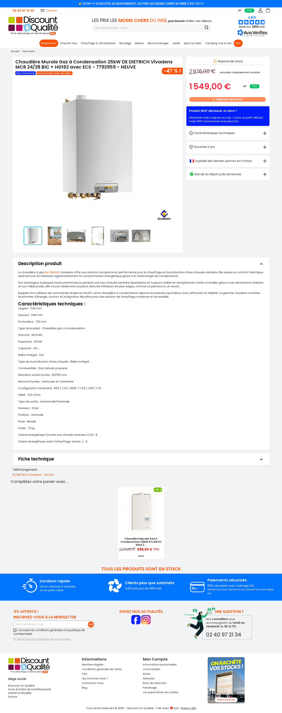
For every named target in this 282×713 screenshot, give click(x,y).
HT (240, 10)
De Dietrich (52, 272)
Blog (84, 688)
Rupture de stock (227, 99)
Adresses (148, 678)
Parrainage (150, 688)
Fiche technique (141, 459)
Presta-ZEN (188, 708)
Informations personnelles (160, 664)
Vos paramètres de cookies (160, 692)
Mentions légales (93, 664)
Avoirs (147, 674)
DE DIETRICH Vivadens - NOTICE (33, 475)
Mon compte (155, 659)
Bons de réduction (154, 683)
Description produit (141, 263)
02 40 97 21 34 (23, 11)
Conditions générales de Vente (102, 669)
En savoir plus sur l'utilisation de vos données (42, 639)
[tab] (228, 146)
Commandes (151, 669)
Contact (48, 10)
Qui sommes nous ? (95, 678)
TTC (249, 10)
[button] (252, 35)
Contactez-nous (93, 683)
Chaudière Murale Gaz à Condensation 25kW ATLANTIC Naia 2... (141, 542)
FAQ (84, 674)
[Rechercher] (152, 28)
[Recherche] (207, 28)
